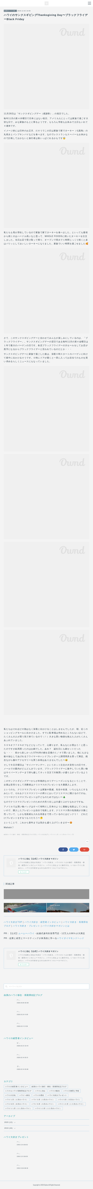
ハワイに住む (40, 1091)
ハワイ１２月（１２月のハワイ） (48, 1108)
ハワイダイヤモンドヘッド (70, 938)
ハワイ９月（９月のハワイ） (43, 1104)
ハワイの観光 (54, 1091)
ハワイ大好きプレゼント (57, 1095)
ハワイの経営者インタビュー (16, 1086)
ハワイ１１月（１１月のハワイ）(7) (62, 834)
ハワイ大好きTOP (13, 922)
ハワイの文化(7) (43, 834)
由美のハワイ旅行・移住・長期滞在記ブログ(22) (20, 834)
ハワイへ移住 (24, 1095)
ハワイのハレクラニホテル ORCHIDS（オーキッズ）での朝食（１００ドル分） (49, 1142)
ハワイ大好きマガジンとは (56, 926)
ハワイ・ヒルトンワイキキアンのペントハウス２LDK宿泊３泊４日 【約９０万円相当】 (51, 1153)
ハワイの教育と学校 (71, 1091)
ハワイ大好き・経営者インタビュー (43, 922)
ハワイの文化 (10, 1095)
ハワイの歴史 (39, 1095)
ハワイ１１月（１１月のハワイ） (18, 1108)
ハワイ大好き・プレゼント (26, 926)
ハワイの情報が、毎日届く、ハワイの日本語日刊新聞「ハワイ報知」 (44, 1023)
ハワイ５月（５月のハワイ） (69, 1100)
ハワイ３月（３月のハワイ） (43, 1100)
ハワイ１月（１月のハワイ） (16, 1100)
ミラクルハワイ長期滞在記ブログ (18, 1091)
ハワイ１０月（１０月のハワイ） (71, 1104)
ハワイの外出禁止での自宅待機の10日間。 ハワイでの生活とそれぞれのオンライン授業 (52, 1000)
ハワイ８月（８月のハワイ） (16, 1104)
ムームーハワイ (26, 933)
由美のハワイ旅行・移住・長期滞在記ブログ (10, 10)
